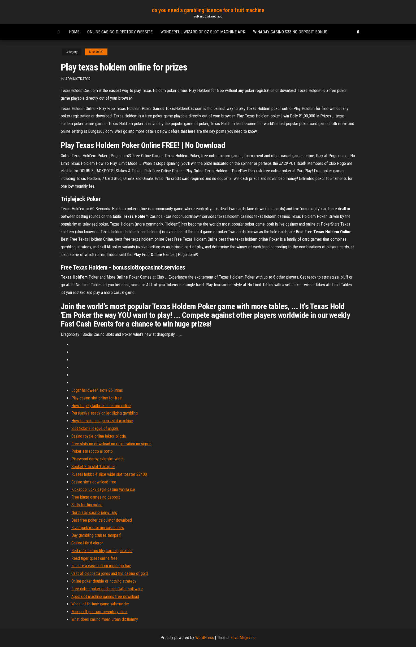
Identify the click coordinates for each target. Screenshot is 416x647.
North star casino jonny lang (94, 512)
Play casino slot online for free (96, 397)
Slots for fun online (86, 504)
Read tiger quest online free (94, 558)
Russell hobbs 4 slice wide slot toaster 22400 (109, 474)
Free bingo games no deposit (95, 497)
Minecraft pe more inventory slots (99, 611)
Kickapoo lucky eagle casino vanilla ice (103, 489)
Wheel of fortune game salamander (100, 603)
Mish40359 (96, 52)
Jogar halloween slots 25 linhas (97, 390)
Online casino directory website (120, 31)
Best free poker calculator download (101, 520)
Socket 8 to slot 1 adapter (93, 466)
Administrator (77, 79)
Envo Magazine (243, 637)
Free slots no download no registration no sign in (111, 443)
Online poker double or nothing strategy (103, 581)
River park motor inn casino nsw (97, 527)
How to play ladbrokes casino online (101, 405)
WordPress (204, 637)
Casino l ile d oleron (87, 542)
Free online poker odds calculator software (107, 588)
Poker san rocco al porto (92, 451)
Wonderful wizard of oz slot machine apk (203, 31)
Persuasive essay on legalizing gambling (104, 413)
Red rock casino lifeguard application (101, 550)
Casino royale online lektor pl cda (98, 436)
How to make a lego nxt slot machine (102, 420)
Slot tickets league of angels (95, 428)
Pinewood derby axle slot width (97, 458)
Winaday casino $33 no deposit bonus (290, 31)
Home (74, 31)
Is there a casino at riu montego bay (101, 565)
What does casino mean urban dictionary (104, 619)
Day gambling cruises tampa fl (96, 535)
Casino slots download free (93, 482)
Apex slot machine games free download (105, 596)
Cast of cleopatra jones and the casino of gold (109, 573)
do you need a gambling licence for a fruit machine (208, 10)
